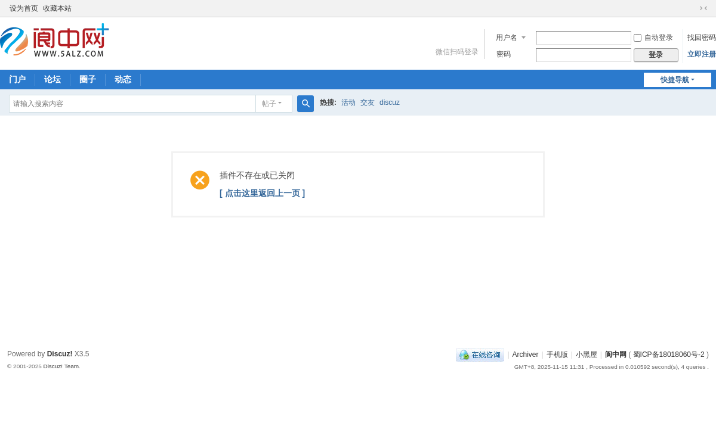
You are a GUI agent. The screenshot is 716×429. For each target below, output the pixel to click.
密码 (503, 54)
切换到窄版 (703, 8)
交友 (367, 102)
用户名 (506, 37)
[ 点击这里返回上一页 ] (262, 193)
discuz (389, 102)
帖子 (269, 104)
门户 (17, 79)
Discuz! (60, 354)
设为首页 (24, 8)
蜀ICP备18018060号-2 (669, 354)
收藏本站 (57, 8)
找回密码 (701, 37)
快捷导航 (675, 80)
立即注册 (701, 54)
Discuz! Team (61, 366)
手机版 (557, 354)
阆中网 (615, 354)
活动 (348, 102)
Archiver (526, 354)
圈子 (87, 79)
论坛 (52, 79)
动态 (123, 79)
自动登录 (653, 37)
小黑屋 (586, 354)
